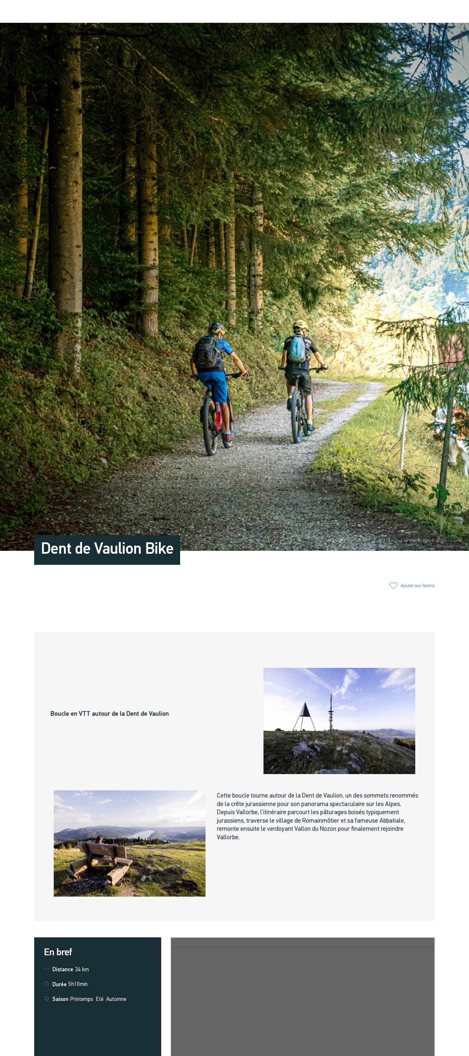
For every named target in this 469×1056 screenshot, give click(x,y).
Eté (100, 999)
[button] (379, 12)
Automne (116, 999)
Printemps (81, 999)
